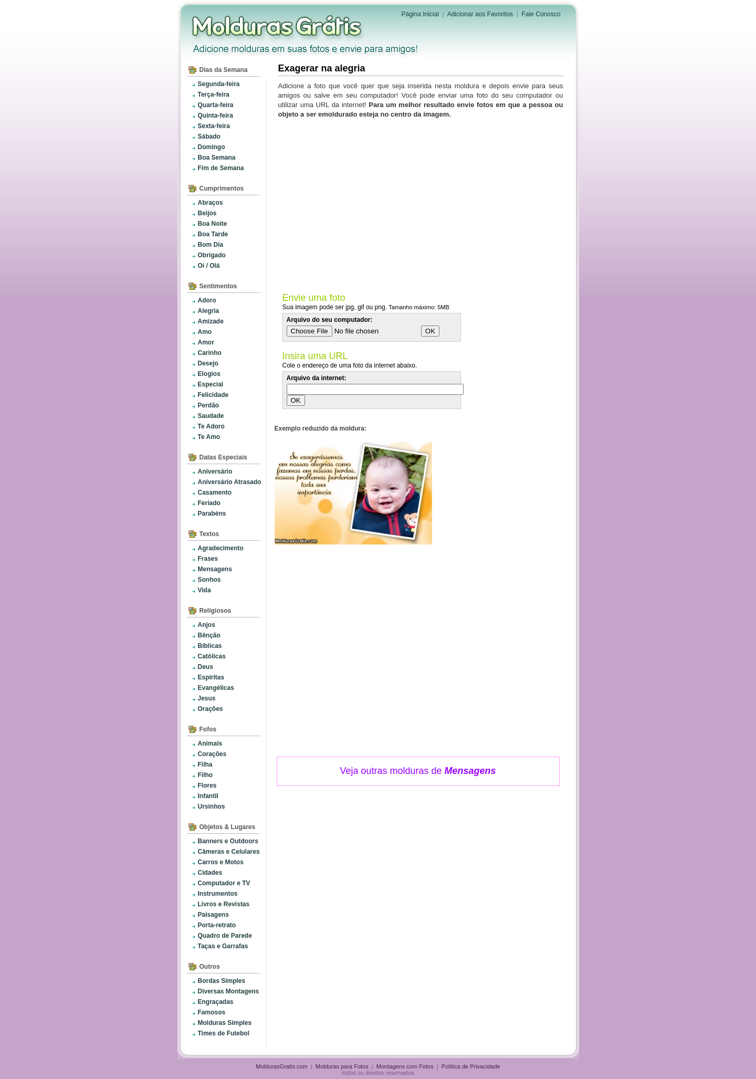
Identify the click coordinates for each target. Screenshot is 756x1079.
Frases (208, 558)
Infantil (208, 796)
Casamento (215, 492)
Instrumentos (218, 893)
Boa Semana (217, 157)
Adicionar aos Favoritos (480, 14)
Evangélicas (216, 688)
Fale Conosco (541, 14)
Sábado (209, 136)
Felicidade (213, 395)
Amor (206, 342)
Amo (205, 332)
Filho (205, 775)
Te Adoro (211, 426)
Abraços (210, 202)
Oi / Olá (209, 265)
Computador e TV (224, 883)
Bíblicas (210, 646)
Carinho (210, 353)
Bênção (209, 635)
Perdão (208, 405)
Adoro (207, 300)
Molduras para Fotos (277, 26)
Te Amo (209, 437)
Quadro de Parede (225, 935)
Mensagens (215, 569)
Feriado (209, 503)
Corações (212, 754)
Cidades (210, 872)
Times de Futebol (223, 1033)
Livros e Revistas (224, 904)
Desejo (208, 363)
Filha (205, 764)
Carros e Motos (221, 862)
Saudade (211, 416)
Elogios (209, 374)
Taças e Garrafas (223, 946)
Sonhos (209, 579)
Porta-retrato (217, 925)
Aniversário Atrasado (229, 482)
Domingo (211, 147)
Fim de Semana (221, 168)
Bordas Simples (222, 980)
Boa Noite (212, 223)
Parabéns (212, 513)
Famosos (212, 1012)
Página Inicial (420, 14)
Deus (205, 667)
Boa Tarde (213, 234)
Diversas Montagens (228, 991)
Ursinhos (211, 806)
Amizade (211, 321)
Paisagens (213, 914)
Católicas (212, 656)
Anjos (206, 624)
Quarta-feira (216, 105)
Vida (204, 590)
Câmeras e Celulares (229, 851)
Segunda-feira (219, 84)
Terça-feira (213, 94)
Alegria (208, 311)
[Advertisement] (422, 203)
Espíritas (211, 677)
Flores (207, 785)
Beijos (207, 213)
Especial (211, 384)
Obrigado (212, 255)
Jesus (207, 698)
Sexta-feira (214, 126)
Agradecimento (221, 548)
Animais (210, 743)
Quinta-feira (215, 115)
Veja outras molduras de (418, 771)
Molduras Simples (225, 1022)
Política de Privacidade (471, 1066)
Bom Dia (211, 244)
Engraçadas (216, 1001)
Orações (210, 709)
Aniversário (215, 471)
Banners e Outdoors (228, 841)
